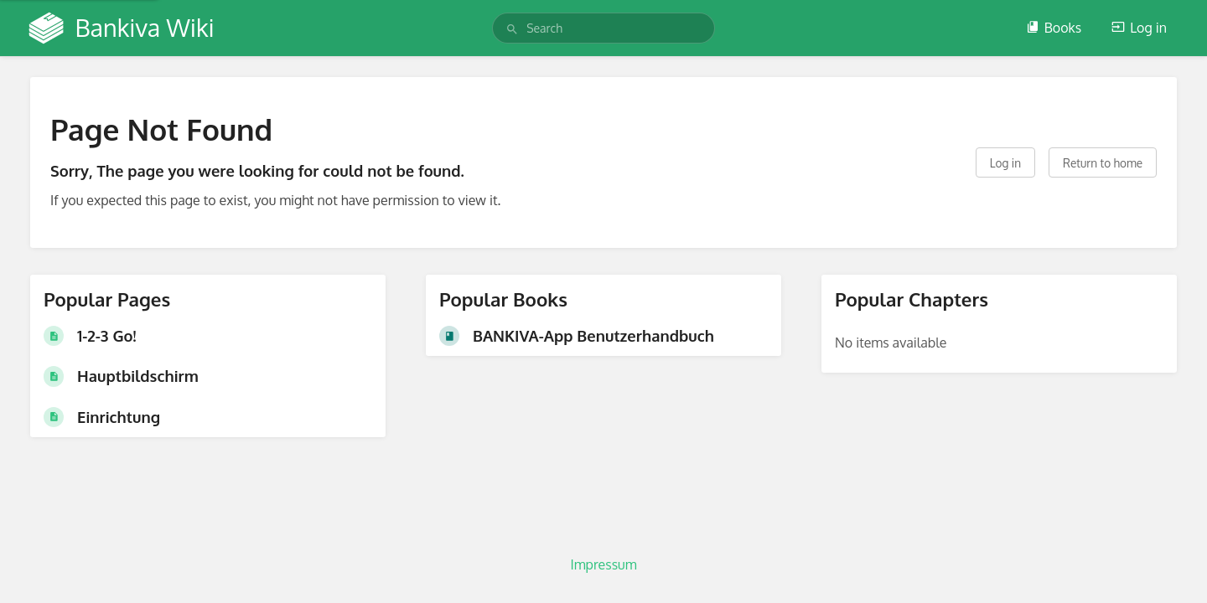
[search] (603, 28)
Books (1053, 27)
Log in (1139, 27)
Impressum (603, 564)
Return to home (1102, 163)
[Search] (512, 29)
